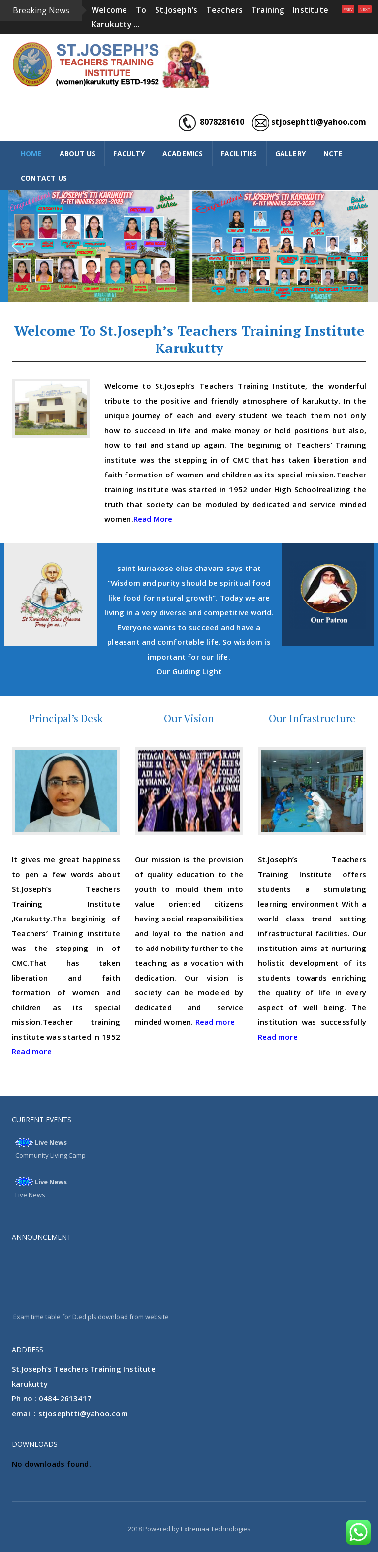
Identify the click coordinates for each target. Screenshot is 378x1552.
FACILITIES (239, 153)
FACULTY (128, 153)
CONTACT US (44, 178)
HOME (31, 153)
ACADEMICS (182, 153)
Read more (32, 1051)
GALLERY (290, 153)
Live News (51, 1142)
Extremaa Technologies (216, 1528)
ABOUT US (78, 153)
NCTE (333, 153)
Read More (153, 519)
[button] (15, 246)
